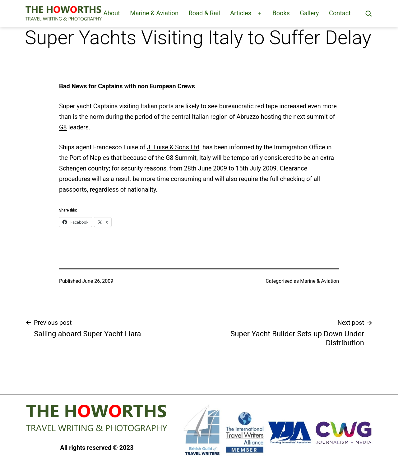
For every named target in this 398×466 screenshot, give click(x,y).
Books (281, 13)
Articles (240, 13)
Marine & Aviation (154, 13)
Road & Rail (204, 13)
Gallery (309, 13)
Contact (340, 13)
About (112, 13)
